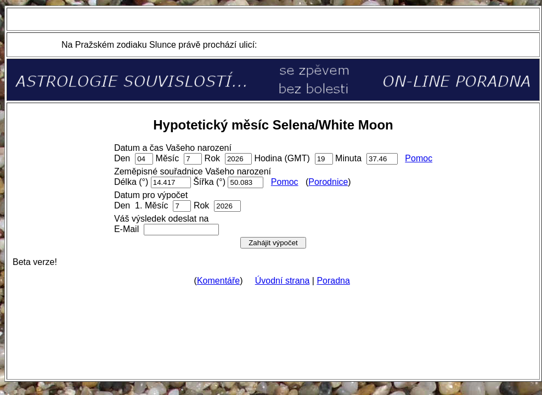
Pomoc (418, 158)
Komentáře (218, 280)
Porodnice (328, 182)
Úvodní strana (282, 280)
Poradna (333, 280)
